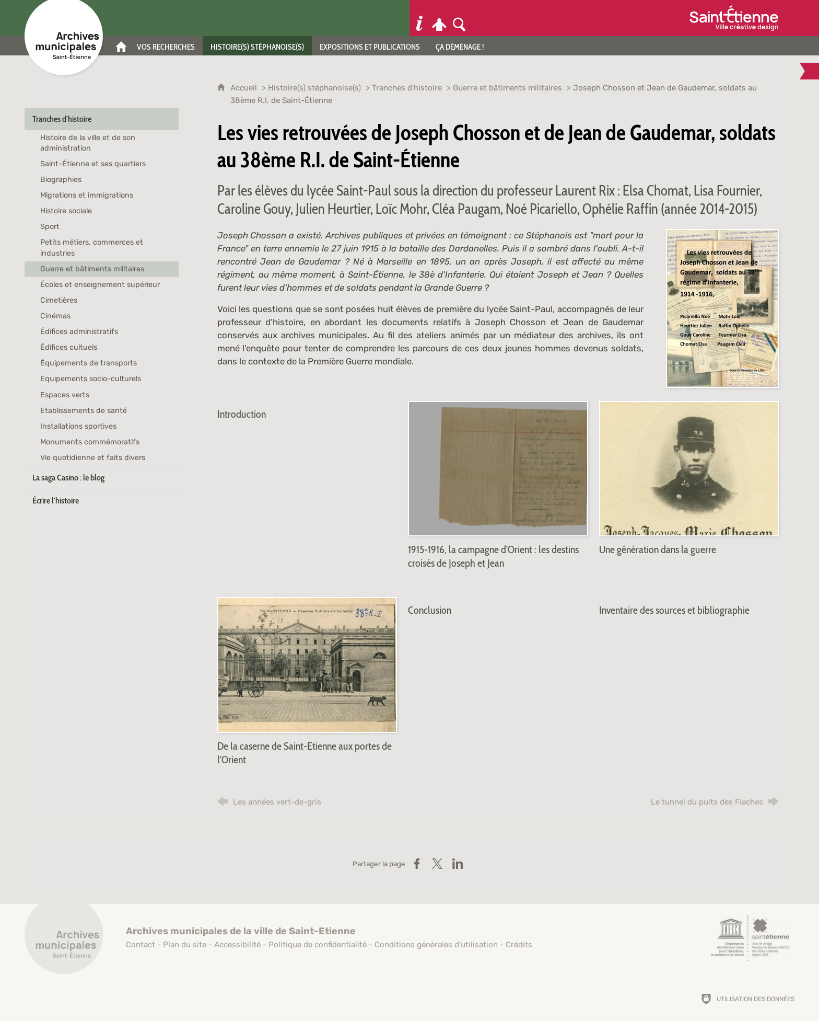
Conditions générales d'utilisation (436, 944)
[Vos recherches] (166, 45)
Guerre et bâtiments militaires (507, 88)
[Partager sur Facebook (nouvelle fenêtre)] (417, 864)
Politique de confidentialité (317, 944)
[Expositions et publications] (370, 45)
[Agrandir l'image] (722, 307)
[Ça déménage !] (460, 45)
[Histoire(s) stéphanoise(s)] (257, 45)
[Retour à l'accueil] (64, 940)
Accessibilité (237, 944)
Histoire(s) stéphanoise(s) (314, 88)
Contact (140, 944)
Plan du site (184, 944)
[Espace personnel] (439, 18)
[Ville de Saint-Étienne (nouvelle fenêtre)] (733, 18)
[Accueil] (121, 45)
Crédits (519, 944)
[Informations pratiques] (419, 18)
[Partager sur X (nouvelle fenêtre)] (437, 864)
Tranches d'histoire (407, 88)
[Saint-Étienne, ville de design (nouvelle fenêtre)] (750, 937)
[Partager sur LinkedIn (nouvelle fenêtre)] (457, 864)
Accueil (244, 88)
